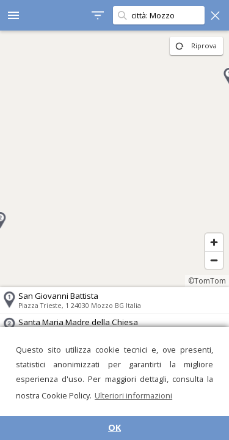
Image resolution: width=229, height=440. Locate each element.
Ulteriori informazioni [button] (133, 395)
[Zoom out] (214, 260)
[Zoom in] (214, 242)
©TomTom (207, 281)
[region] (114, 159)
